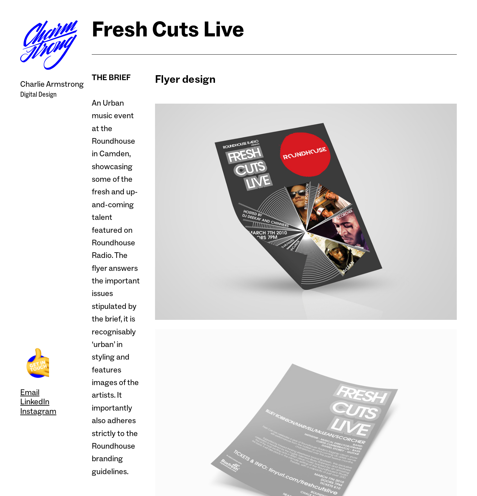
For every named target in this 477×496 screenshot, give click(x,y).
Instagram (38, 411)
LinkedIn (34, 401)
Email (29, 392)
